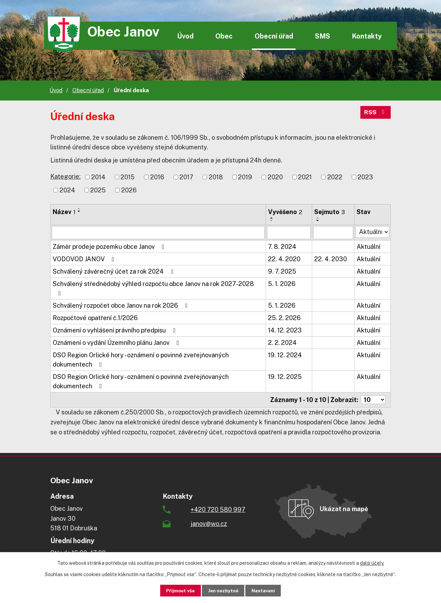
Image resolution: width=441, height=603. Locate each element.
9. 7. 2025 (282, 271)
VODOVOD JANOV (85, 259)
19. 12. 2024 (285, 355)
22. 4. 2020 (284, 259)
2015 (128, 177)
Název (64, 211)
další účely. (372, 562)
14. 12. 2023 (285, 330)
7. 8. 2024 (282, 246)
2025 (98, 190)
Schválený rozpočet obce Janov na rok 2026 (122, 305)
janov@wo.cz (209, 523)
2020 (275, 177)
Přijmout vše (176, 590)
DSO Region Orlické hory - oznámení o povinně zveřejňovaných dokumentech (141, 359)
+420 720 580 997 (218, 509)
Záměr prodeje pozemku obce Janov (110, 246)
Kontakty (367, 36)
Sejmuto (329, 211)
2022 (334, 177)
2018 (216, 177)
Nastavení (267, 590)
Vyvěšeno (285, 211)
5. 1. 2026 (282, 283)
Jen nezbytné (223, 590)
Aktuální (368, 246)
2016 (157, 177)
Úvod (185, 36)
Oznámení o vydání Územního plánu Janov (117, 342)
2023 (365, 177)
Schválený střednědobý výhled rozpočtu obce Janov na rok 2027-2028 (153, 288)
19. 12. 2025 (285, 376)
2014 (98, 177)
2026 (129, 190)
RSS (375, 113)
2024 (67, 190)
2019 (245, 177)
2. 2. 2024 (282, 342)
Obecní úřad (274, 36)
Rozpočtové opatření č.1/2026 (95, 317)
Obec (224, 36)
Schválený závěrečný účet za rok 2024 (114, 271)
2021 (305, 177)
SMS (322, 36)
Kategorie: (65, 176)
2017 (186, 177)
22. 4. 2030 (330, 259)
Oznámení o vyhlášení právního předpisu (115, 330)
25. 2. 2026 (284, 317)
